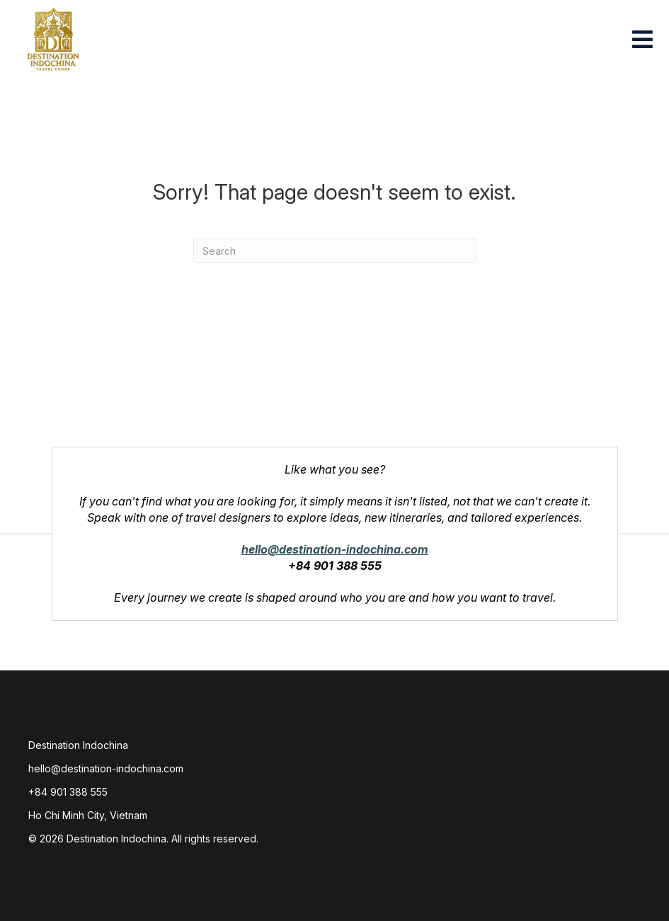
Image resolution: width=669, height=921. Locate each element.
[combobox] (334, 251)
